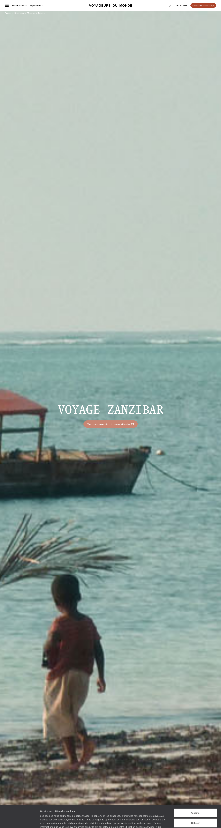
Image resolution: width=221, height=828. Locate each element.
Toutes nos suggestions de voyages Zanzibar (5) (110, 423)
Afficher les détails (168, 822)
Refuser (195, 802)
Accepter (195, 791)
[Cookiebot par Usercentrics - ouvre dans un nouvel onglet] (19, 822)
